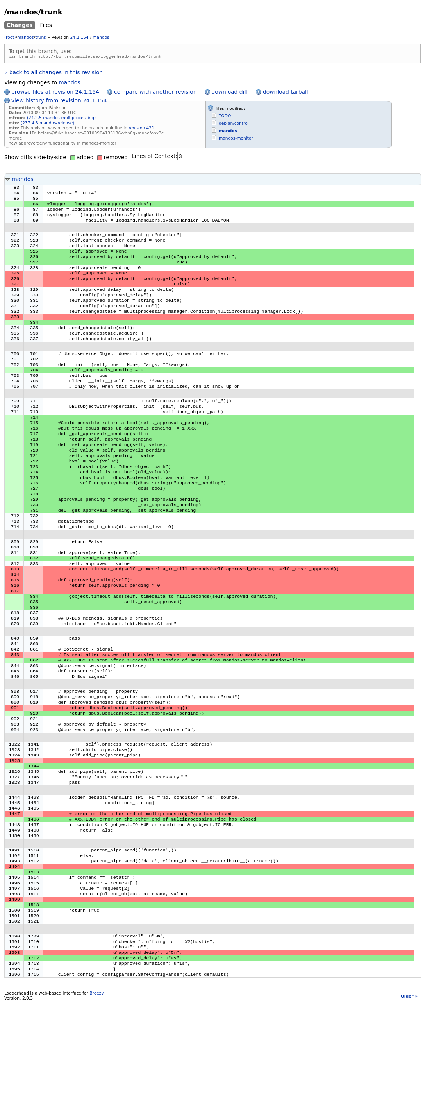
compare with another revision (155, 93)
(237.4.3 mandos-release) (47, 124)
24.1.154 (79, 37)
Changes (20, 25)
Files (46, 25)
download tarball (285, 93)
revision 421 (141, 129)
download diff (230, 93)
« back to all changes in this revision (53, 73)
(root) (10, 37)
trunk (40, 37)
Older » (409, 1097)
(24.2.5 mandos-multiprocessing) (61, 119)
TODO (225, 117)
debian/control (234, 124)
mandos (25, 37)
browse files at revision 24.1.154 (55, 93)
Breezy (96, 1094)
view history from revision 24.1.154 (59, 102)
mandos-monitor (236, 139)
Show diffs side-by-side (35, 158)
